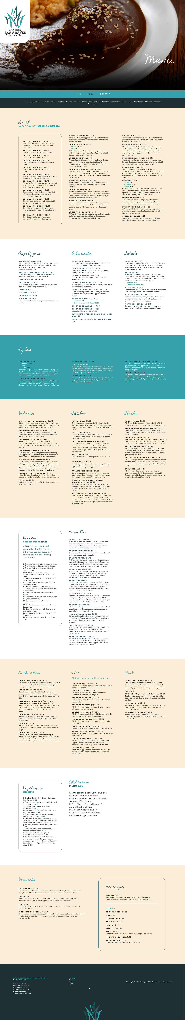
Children (148, 102)
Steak (84, 102)
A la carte (45, 102)
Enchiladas (115, 102)
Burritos (105, 102)
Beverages (92, 104)
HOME (78, 94)
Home (70, 980)
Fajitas (61, 102)
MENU (91, 94)
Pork (130, 102)
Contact (71, 984)
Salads (53, 102)
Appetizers (35, 102)
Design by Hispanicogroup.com (162, 982)
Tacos (124, 102)
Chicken (77, 102)
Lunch (26, 102)
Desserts (157, 102)
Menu (70, 982)
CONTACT (105, 94)
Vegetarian (138, 102)
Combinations (94, 102)
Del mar (69, 102)
